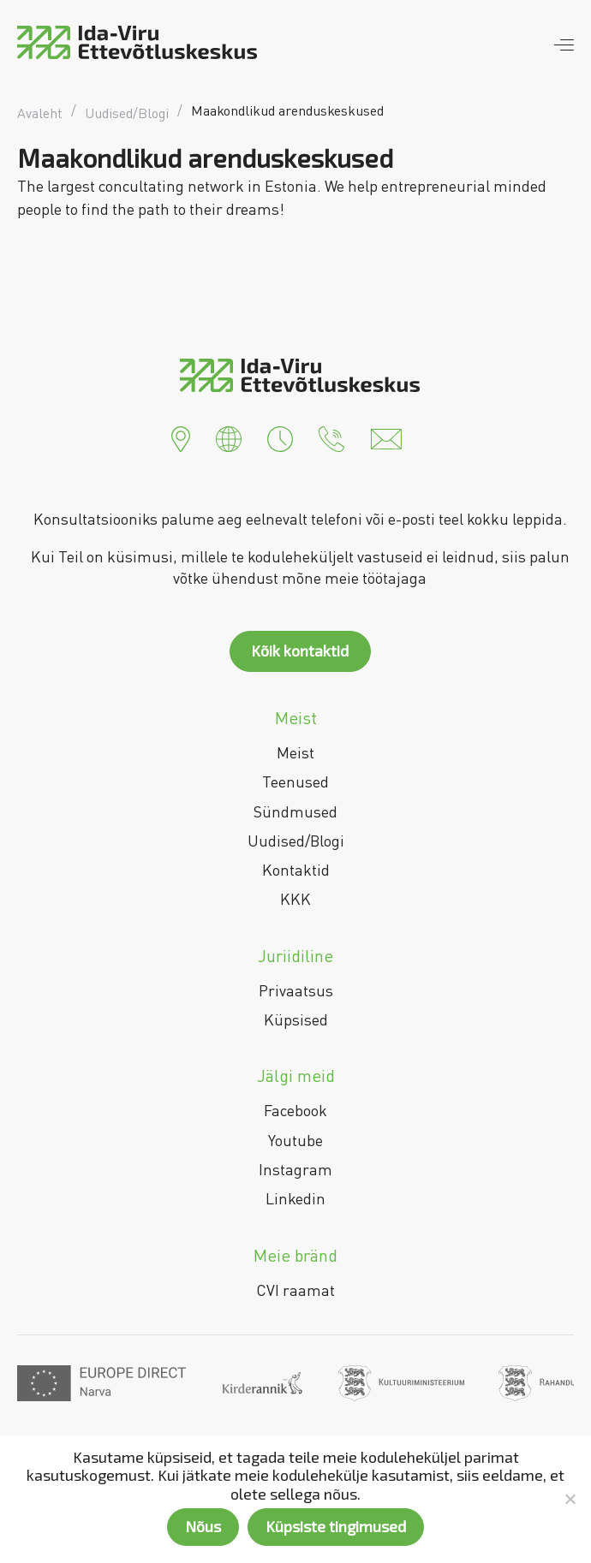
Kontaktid (296, 869)
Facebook (295, 1110)
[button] (180, 437)
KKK (295, 898)
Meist (295, 752)
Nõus (203, 1526)
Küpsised (296, 1019)
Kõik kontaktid (300, 650)
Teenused (295, 781)
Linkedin (295, 1198)
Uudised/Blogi (296, 840)
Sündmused (295, 811)
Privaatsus (296, 990)
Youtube (295, 1140)
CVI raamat (295, 1290)
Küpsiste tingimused (336, 1526)
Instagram (295, 1169)
